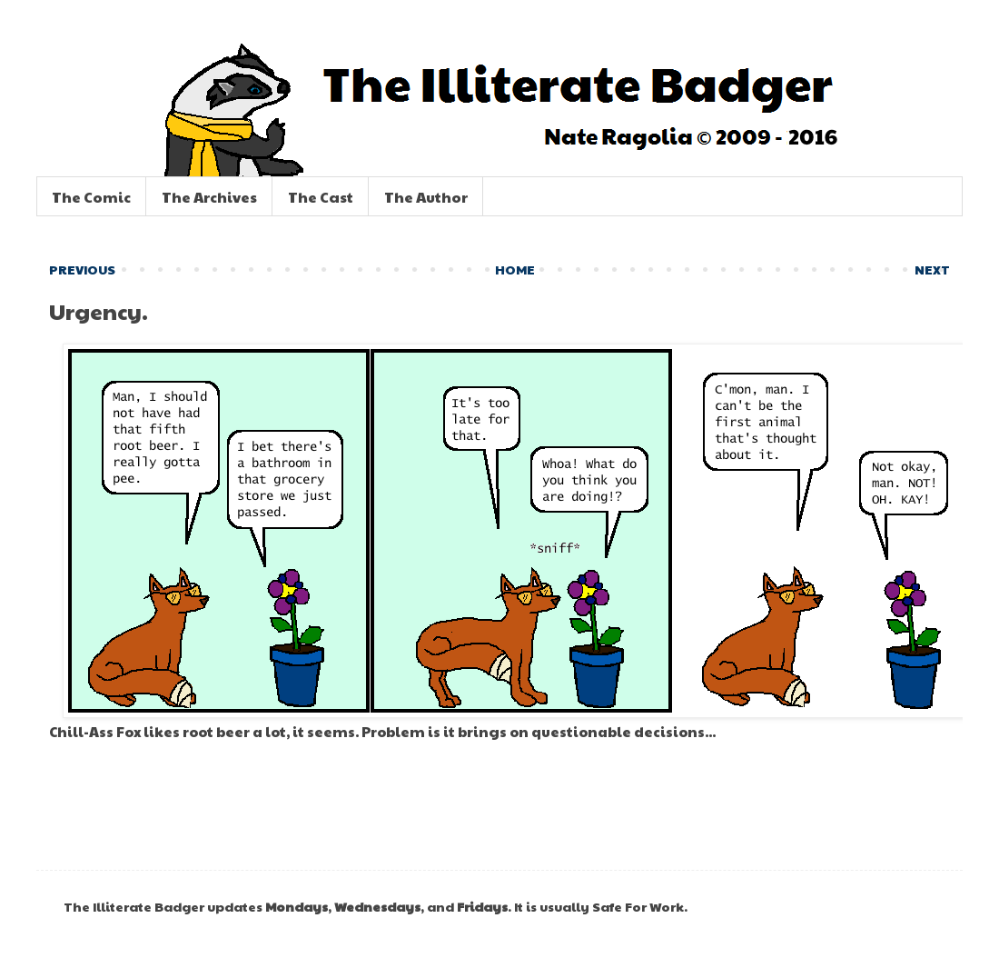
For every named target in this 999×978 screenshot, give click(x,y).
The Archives (209, 196)
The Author (426, 196)
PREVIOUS (82, 269)
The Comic (91, 196)
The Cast (320, 196)
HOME (515, 269)
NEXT (932, 269)
